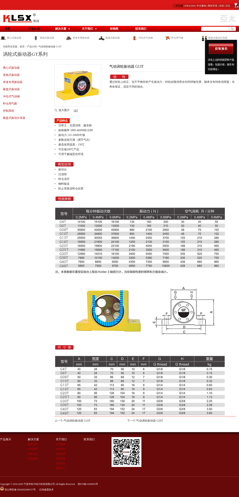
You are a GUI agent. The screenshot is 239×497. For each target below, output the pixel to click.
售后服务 (32, 458)
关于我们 (87, 28)
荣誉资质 (60, 453)
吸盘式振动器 (109, 37)
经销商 (114, 28)
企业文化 (60, 463)
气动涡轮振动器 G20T (149, 420)
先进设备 (60, 458)
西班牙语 (212, 5)
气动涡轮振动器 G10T (77, 420)
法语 (221, 5)
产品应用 (32, 449)
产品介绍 (34, 28)
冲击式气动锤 (142, 37)
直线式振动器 (43, 37)
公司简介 (60, 449)
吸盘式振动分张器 (214, 37)
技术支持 (32, 444)
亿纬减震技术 (46, 489)
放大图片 (64, 110)
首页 (22, 46)
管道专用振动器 (77, 37)
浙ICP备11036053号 (88, 484)
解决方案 (60, 28)
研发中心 (32, 453)
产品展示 (5, 439)
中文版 (179, 5)
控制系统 (8, 110)
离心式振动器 (10, 37)
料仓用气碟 (173, 37)
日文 (227, 5)
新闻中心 (60, 468)
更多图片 (77, 110)
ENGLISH (190, 5)
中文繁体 (201, 5)
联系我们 (140, 28)
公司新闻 (60, 444)
